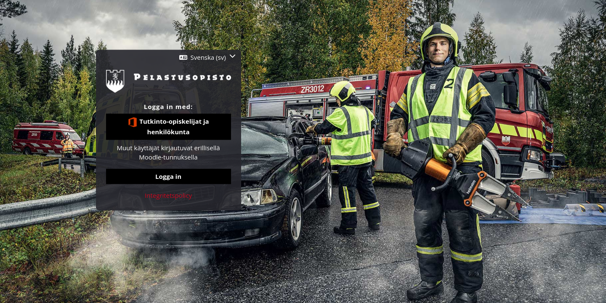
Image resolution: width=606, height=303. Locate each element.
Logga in (168, 176)
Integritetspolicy (168, 195)
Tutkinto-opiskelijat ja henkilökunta (168, 126)
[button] (207, 57)
